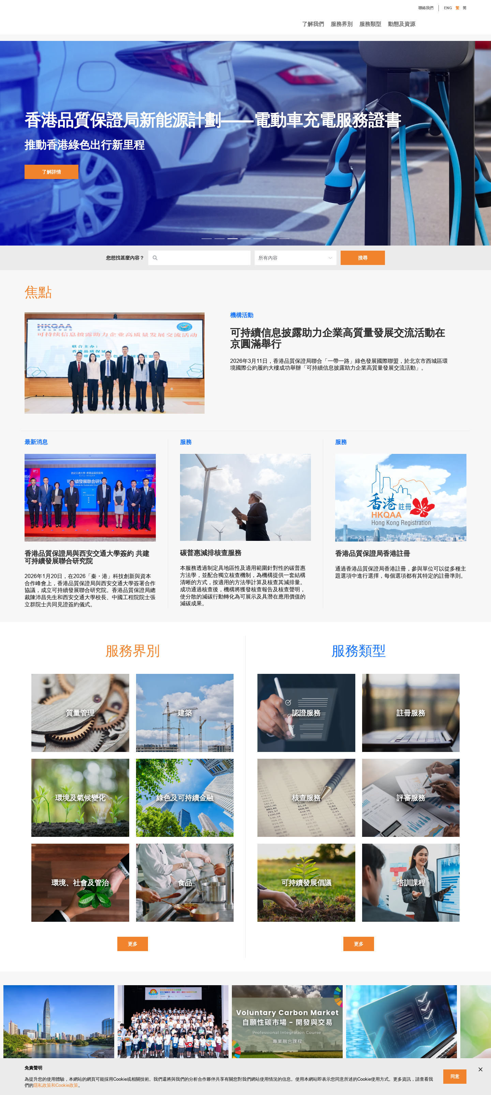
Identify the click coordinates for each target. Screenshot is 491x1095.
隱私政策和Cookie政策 (55, 1085)
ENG (448, 8)
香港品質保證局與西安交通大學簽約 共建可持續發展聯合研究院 (87, 557)
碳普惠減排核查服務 (210, 553)
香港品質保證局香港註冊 (372, 553)
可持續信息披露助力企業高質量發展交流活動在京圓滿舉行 (337, 338)
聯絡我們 (420, 8)
